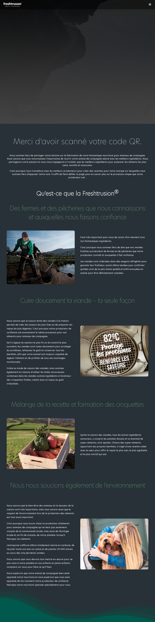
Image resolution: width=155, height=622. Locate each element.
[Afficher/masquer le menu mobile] (150, 4)
